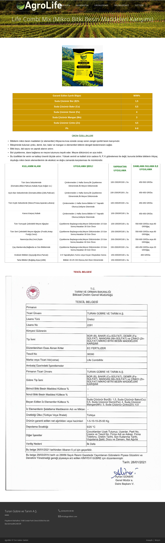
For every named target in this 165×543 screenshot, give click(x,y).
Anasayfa (149, 540)
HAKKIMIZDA (82, 5)
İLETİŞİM (139, 5)
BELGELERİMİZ (121, 5)
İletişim (157, 540)
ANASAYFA (65, 5)
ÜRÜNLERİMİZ (101, 5)
